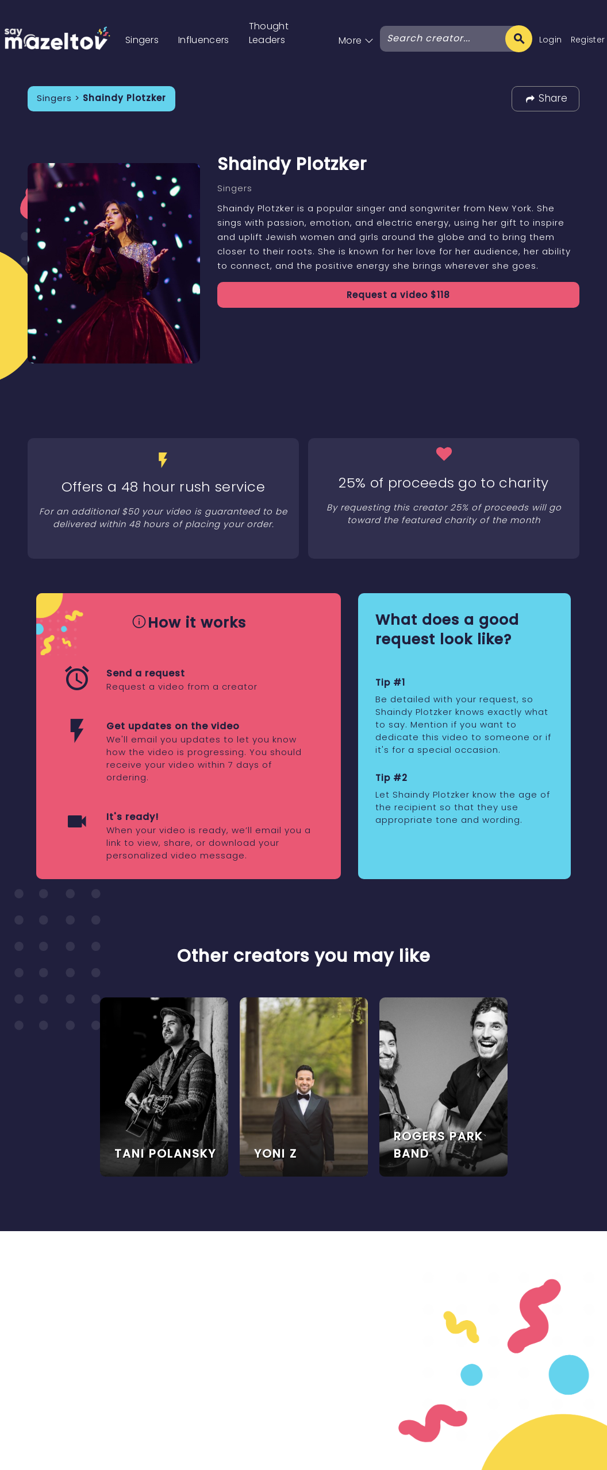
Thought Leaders (269, 33)
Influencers (203, 40)
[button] (356, 28)
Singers (142, 40)
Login (550, 39)
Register (588, 39)
